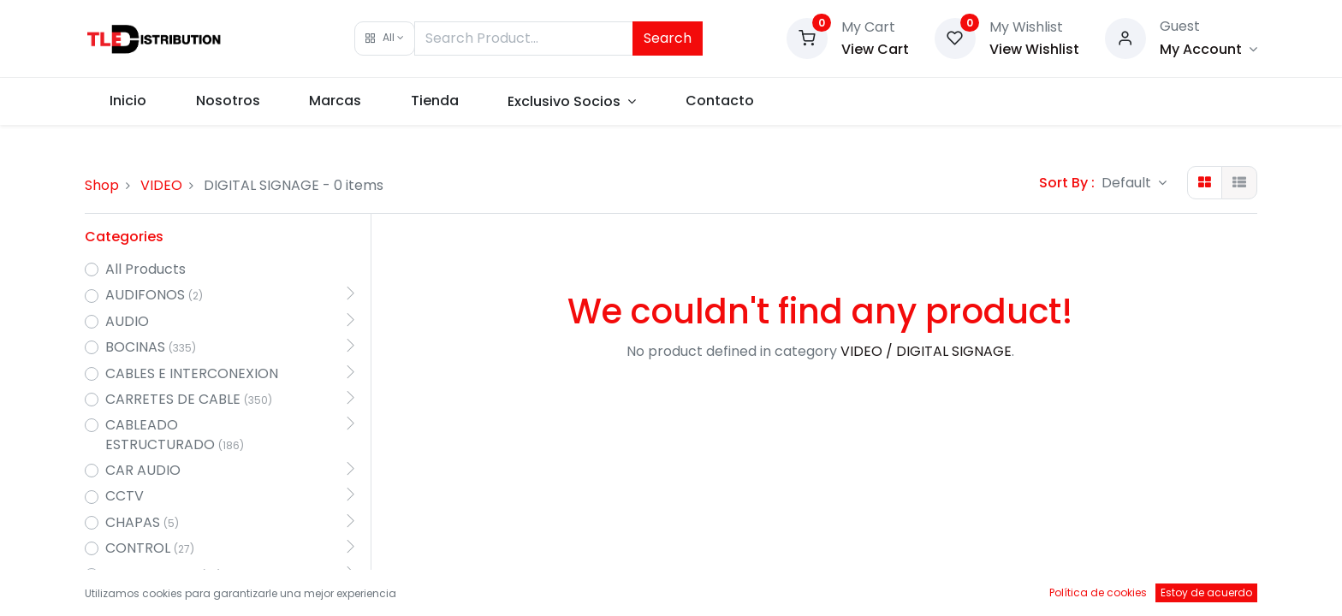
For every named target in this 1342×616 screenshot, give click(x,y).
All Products (145, 269)
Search (668, 38)
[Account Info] (1208, 49)
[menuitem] (127, 101)
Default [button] (1128, 182)
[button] (384, 38)
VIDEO (161, 185)
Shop (102, 185)
